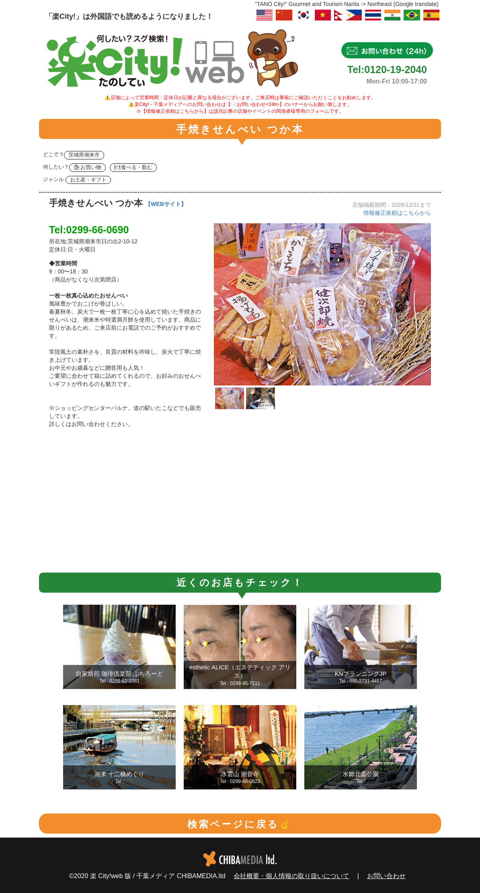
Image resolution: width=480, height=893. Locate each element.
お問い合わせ (386, 876)
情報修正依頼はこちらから (397, 213)
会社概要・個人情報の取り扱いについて (291, 876)
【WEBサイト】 (166, 204)
